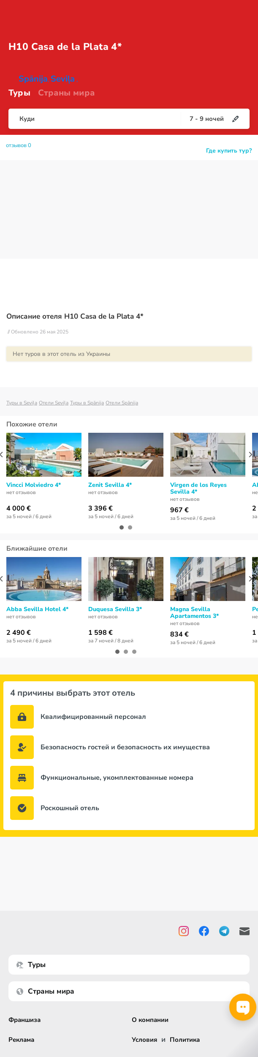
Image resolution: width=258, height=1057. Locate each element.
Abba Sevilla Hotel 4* (37, 609)
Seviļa (63, 79)
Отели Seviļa (53, 402)
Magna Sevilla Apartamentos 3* (194, 613)
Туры (19, 92)
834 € (179, 634)
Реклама (21, 1040)
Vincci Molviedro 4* (33, 485)
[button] (121, 527)
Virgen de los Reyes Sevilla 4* (198, 488)
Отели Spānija (122, 402)
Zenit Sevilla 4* (110, 485)
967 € (179, 510)
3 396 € (100, 508)
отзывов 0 (18, 145)
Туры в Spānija (87, 402)
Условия (144, 1040)
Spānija (33, 79)
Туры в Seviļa (21, 402)
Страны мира (66, 92)
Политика (185, 1040)
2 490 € (18, 632)
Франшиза (24, 1020)
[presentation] (250, 454)
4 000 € (18, 508)
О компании (150, 1020)
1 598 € (100, 632)
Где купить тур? (229, 151)
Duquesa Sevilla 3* (115, 609)
